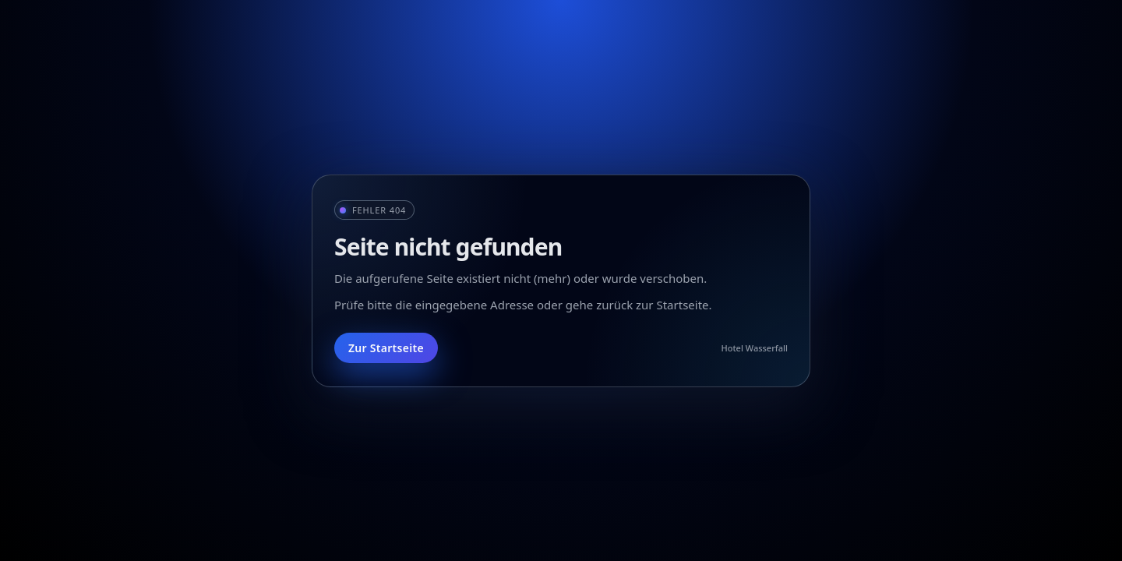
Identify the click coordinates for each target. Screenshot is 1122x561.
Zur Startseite (386, 347)
